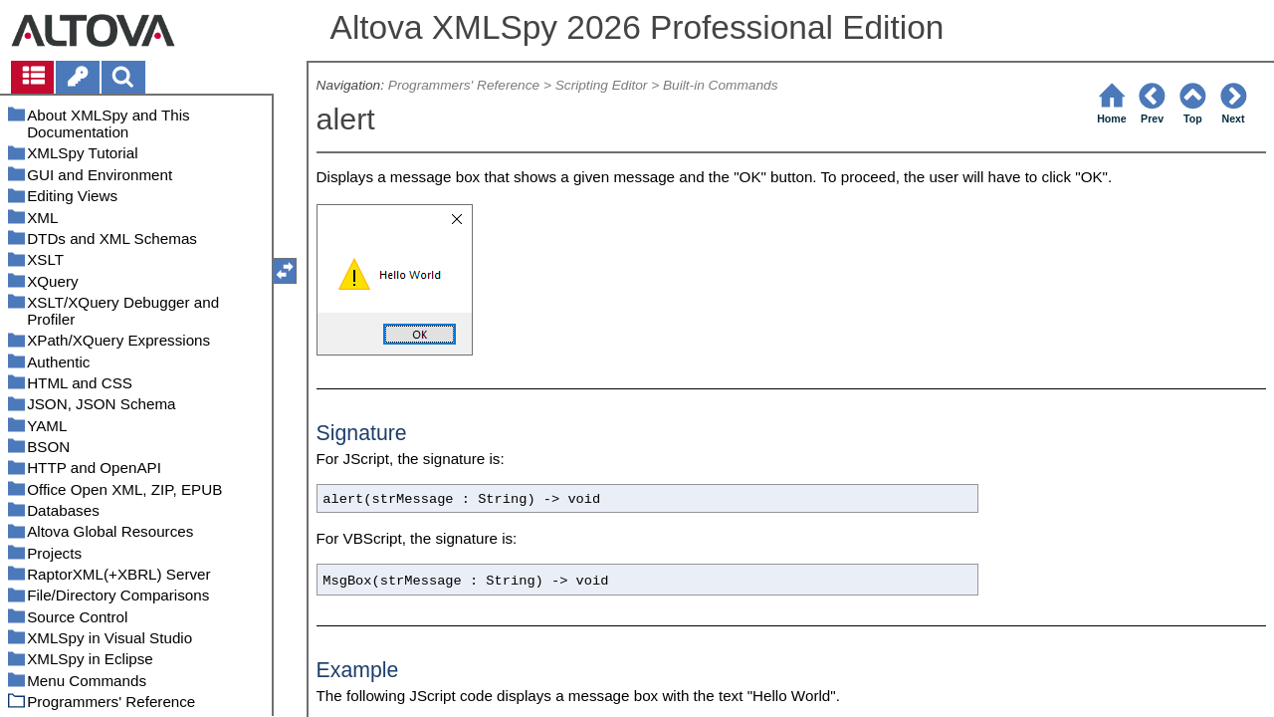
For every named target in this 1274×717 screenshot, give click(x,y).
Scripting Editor (601, 85)
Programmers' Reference (463, 85)
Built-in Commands (720, 85)
